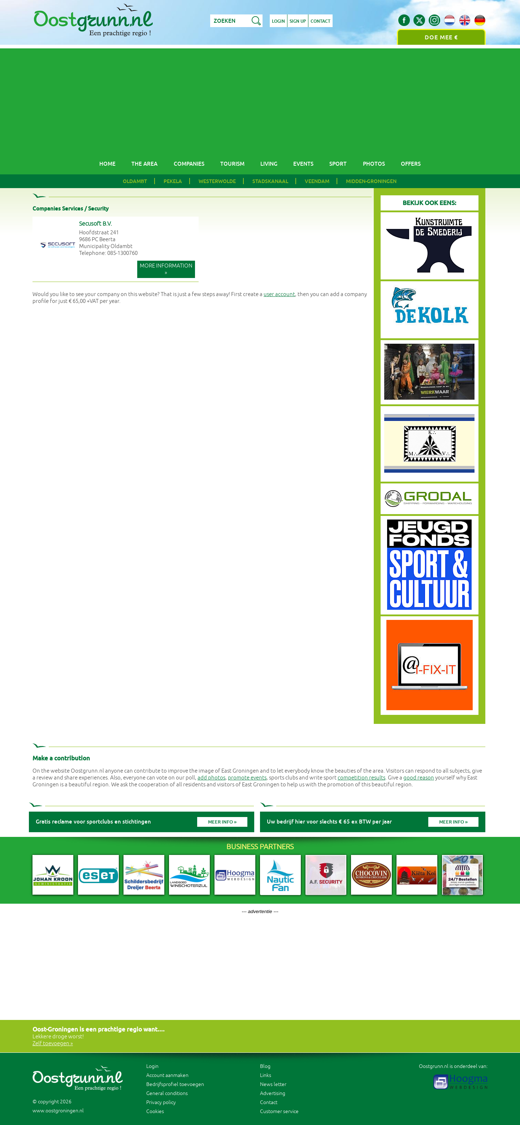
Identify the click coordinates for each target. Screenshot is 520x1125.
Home (107, 163)
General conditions (167, 1093)
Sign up (298, 21)
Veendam (317, 181)
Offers (411, 163)
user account (279, 294)
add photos (211, 777)
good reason (418, 777)
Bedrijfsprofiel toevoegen (175, 1084)
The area (144, 163)
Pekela (173, 181)
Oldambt (135, 181)
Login (278, 21)
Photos (374, 163)
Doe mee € (441, 37)
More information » (166, 269)
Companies (189, 163)
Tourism (232, 163)
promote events (247, 777)
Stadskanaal (270, 181)
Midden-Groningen (371, 181)
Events (303, 163)
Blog (265, 1066)
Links (265, 1075)
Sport (338, 163)
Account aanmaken (167, 1075)
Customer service (279, 1111)
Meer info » (222, 822)
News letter (273, 1084)
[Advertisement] (260, 98)
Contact (320, 21)
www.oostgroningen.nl (58, 1111)
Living (268, 163)
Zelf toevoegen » (52, 1043)
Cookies (155, 1111)
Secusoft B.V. (95, 223)
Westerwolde (217, 181)
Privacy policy (161, 1102)
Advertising (272, 1093)
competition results (361, 777)
